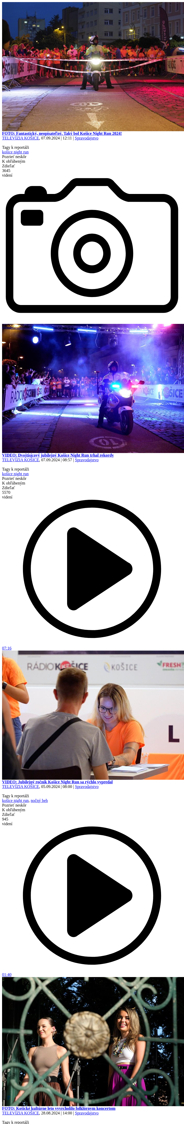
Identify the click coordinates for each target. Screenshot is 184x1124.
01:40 (92, 973)
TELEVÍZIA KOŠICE (20, 138)
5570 (7, 494)
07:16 (92, 646)
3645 (7, 172)
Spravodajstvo (87, 138)
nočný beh (39, 800)
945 (7, 821)
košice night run (15, 152)
